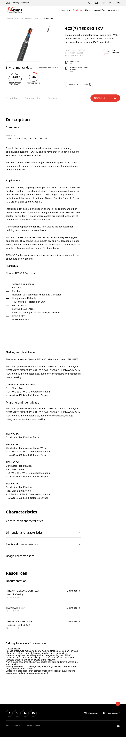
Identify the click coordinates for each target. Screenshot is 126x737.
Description (12, 98)
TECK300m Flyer (15, 608)
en (118, 3)
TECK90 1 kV (47, 18)
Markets (65, 10)
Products (77, 10)
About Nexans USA (95, 10)
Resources (53, 98)
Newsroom (113, 10)
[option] (15, 78)
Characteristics (33, 98)
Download (74, 590)
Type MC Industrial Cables (28, 18)
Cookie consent (34, 726)
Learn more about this (48, 68)
